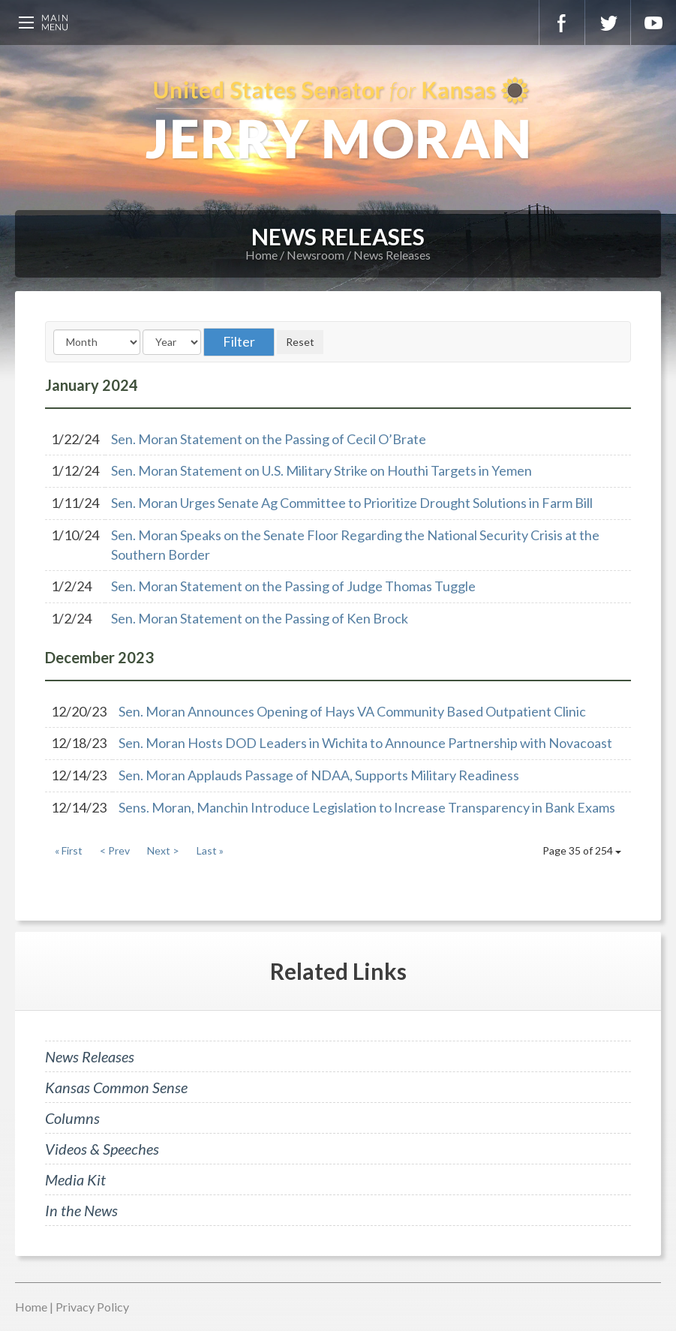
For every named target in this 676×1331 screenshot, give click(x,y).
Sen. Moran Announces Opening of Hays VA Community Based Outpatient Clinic (352, 711)
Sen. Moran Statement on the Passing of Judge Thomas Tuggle (293, 586)
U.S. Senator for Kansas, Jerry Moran (338, 120)
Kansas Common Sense (116, 1087)
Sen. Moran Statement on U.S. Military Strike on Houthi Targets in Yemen (321, 470)
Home (261, 255)
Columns (72, 1118)
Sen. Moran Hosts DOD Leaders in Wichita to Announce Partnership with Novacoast (365, 743)
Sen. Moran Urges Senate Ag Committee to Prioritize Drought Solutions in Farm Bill (352, 502)
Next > (163, 850)
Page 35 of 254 (581, 850)
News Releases (392, 255)
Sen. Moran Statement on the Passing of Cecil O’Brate (268, 439)
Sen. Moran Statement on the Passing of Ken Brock (259, 618)
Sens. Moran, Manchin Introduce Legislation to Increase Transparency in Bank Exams (367, 807)
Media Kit (75, 1179)
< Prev (115, 850)
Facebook (561, 22)
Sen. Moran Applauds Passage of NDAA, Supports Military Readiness (319, 775)
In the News (81, 1210)
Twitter (607, 22)
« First (69, 850)
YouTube (653, 22)
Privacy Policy (92, 1306)
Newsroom (315, 255)
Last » (210, 850)
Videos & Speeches (102, 1149)
